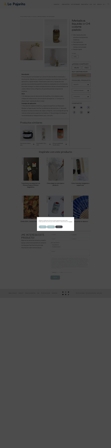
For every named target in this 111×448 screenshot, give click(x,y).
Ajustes (59, 226)
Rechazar (51, 226)
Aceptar (42, 226)
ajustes (70, 221)
